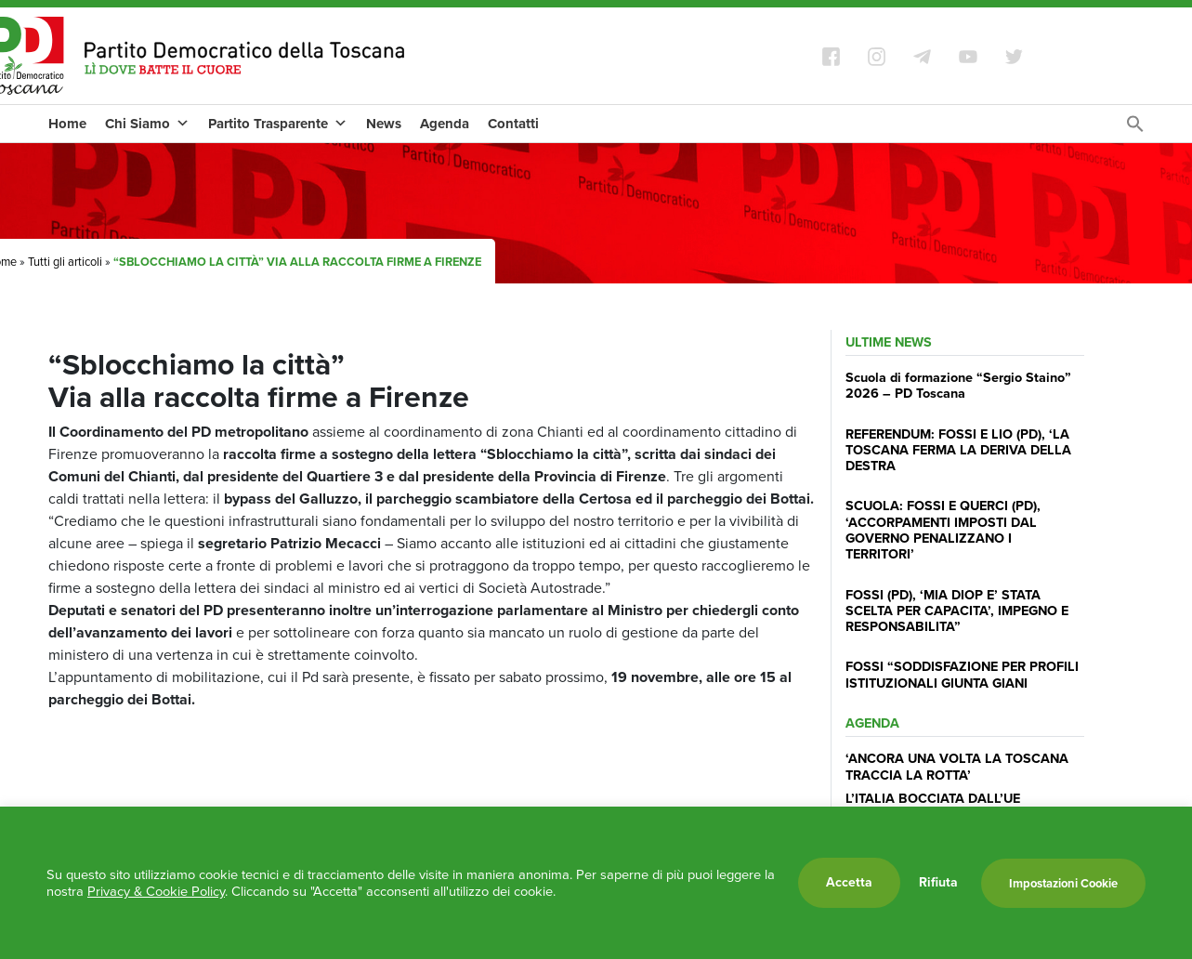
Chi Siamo (147, 123)
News (383, 123)
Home (67, 123)
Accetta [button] (849, 882)
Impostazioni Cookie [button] (1063, 883)
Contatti (513, 123)
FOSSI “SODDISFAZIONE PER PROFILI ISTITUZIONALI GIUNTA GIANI (962, 674)
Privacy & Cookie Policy (156, 891)
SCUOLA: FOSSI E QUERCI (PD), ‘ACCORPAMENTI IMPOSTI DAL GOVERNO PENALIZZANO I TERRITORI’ (943, 529)
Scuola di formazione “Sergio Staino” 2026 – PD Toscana (958, 385)
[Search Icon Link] (1135, 128)
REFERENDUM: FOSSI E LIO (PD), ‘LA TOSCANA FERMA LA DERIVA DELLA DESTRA (958, 450)
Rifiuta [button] (938, 882)
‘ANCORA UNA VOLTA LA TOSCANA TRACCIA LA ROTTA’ (956, 766)
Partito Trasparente (277, 123)
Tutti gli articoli (65, 261)
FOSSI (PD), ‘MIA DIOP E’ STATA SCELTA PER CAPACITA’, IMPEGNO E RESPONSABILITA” (956, 611)
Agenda (444, 123)
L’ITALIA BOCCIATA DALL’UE (932, 798)
